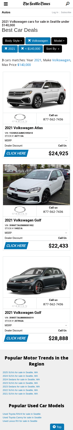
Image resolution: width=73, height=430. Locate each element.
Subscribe (66, 12)
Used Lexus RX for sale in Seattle (20, 421)
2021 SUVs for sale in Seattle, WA (20, 393)
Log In (55, 12)
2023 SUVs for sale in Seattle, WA (20, 383)
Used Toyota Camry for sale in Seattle (22, 417)
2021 (9, 48)
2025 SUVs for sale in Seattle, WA (20, 372)
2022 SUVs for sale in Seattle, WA (20, 390)
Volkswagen (38, 40)
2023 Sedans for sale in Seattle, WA (21, 386)
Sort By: (52, 48)
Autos (6, 12)
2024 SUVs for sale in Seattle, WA (20, 376)
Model (59, 40)
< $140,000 (30, 48)
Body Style (13, 40)
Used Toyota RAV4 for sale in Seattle (22, 414)
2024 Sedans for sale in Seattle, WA (21, 379)
